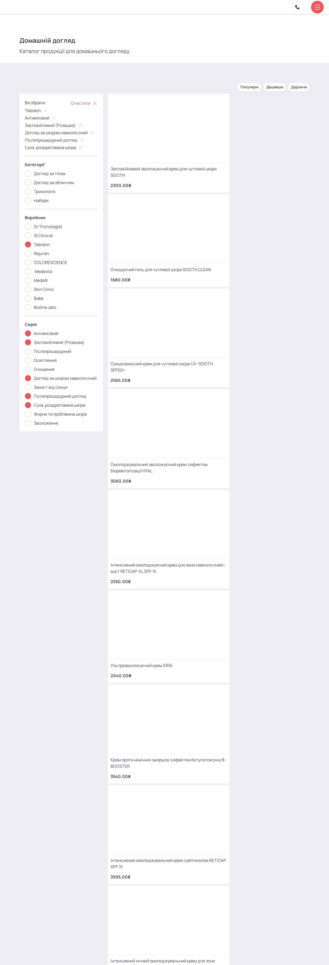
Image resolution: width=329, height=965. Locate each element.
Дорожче (295, 86)
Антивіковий (44, 117)
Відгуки (132, 953)
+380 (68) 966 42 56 (57, 803)
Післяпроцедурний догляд (58, 139)
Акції (92, 953)
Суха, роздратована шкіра (58, 147)
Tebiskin (40, 110)
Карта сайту (181, 953)
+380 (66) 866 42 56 (57, 885)
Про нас (111, 953)
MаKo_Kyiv (209, 915)
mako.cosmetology (133, 915)
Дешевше (271, 86)
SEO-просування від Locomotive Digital (245, 953)
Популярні (246, 86)
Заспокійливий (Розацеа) (57, 125)
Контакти (155, 953)
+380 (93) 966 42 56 (57, 844)
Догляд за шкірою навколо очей (63, 132)
